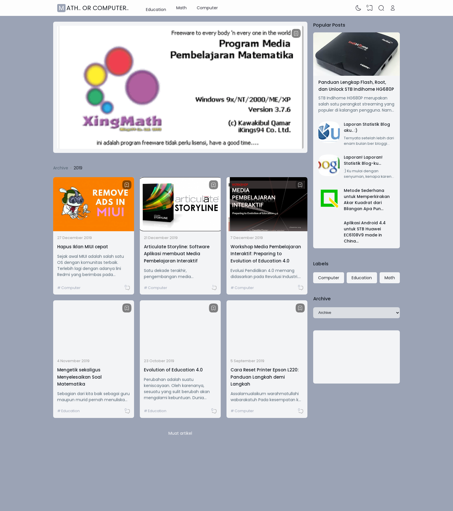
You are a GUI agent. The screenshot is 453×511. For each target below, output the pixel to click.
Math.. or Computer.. (94, 8)
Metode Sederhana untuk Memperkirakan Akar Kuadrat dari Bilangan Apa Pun (367, 200)
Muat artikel (180, 433)
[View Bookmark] (370, 8)
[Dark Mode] (358, 8)
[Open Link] (392, 8)
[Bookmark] (296, 33)
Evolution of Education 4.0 (173, 370)
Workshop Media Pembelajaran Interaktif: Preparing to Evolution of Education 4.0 (266, 254)
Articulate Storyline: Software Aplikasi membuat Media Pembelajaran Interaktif (176, 254)
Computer (207, 8)
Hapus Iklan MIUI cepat (82, 247)
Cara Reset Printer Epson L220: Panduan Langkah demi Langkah (265, 377)
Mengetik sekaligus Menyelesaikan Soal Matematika (79, 377)
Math (181, 8)
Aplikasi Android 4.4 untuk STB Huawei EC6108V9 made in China (365, 232)
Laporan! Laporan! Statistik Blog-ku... (363, 160)
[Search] (381, 8)
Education (156, 8)
